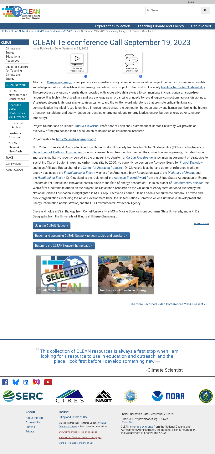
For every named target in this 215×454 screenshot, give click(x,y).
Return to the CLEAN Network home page (64, 245)
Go (205, 10)
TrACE (9, 157)
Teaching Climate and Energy (160, 26)
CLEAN (4, 31)
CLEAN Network (19, 31)
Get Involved (201, 26)
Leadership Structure (15, 135)
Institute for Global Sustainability (183, 87)
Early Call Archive (17, 125)
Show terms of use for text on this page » (79, 432)
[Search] (174, 10)
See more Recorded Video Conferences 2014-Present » (167, 304)
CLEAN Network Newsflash (15, 147)
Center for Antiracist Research (103, 168)
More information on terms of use (76, 443)
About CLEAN (14, 169)
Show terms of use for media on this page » (80, 437)
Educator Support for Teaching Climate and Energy (17, 72)
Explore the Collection (113, 26)
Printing (30, 426)
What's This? (128, 422)
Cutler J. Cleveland (86, 126)
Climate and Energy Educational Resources (13, 54)
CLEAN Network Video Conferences (18, 95)
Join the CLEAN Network (51, 225)
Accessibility (33, 422)
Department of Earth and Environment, (58, 152)
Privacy (30, 431)
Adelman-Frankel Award (130, 178)
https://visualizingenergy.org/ (76, 139)
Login (191, 2)
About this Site (35, 417)
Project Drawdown (192, 162)
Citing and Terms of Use (73, 417)
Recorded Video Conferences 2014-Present (55, 31)
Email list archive (201, 224)
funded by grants (142, 426)
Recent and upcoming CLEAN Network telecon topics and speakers (81, 235)
